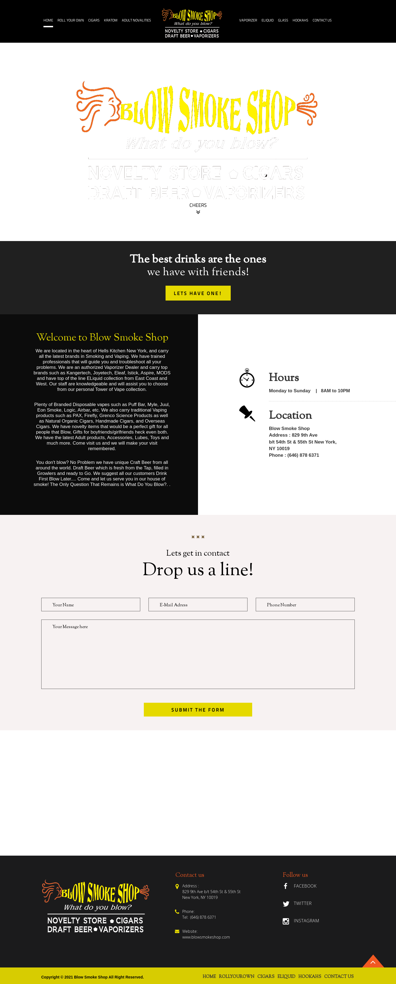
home (48, 20)
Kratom (110, 20)
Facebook (305, 886)
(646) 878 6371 (202, 917)
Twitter (303, 903)
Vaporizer (248, 20)
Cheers (198, 209)
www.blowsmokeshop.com (206, 937)
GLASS (283, 20)
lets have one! (198, 293)
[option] (198, 142)
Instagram (306, 921)
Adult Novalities (136, 20)
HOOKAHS (300, 20)
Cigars (94, 20)
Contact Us (322, 20)
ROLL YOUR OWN (70, 20)
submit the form (198, 710)
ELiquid (268, 20)
